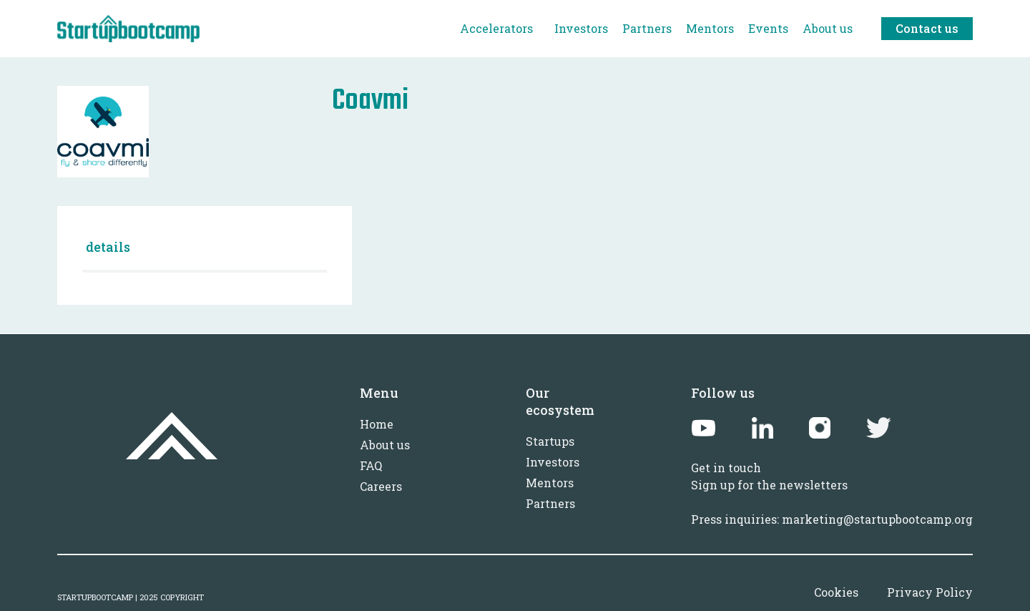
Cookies (836, 592)
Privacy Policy (930, 592)
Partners (550, 503)
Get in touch (726, 467)
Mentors (550, 482)
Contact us (927, 28)
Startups (550, 441)
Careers (381, 486)
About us (385, 444)
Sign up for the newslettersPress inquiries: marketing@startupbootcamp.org (832, 502)
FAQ (371, 465)
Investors (552, 461)
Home (376, 423)
